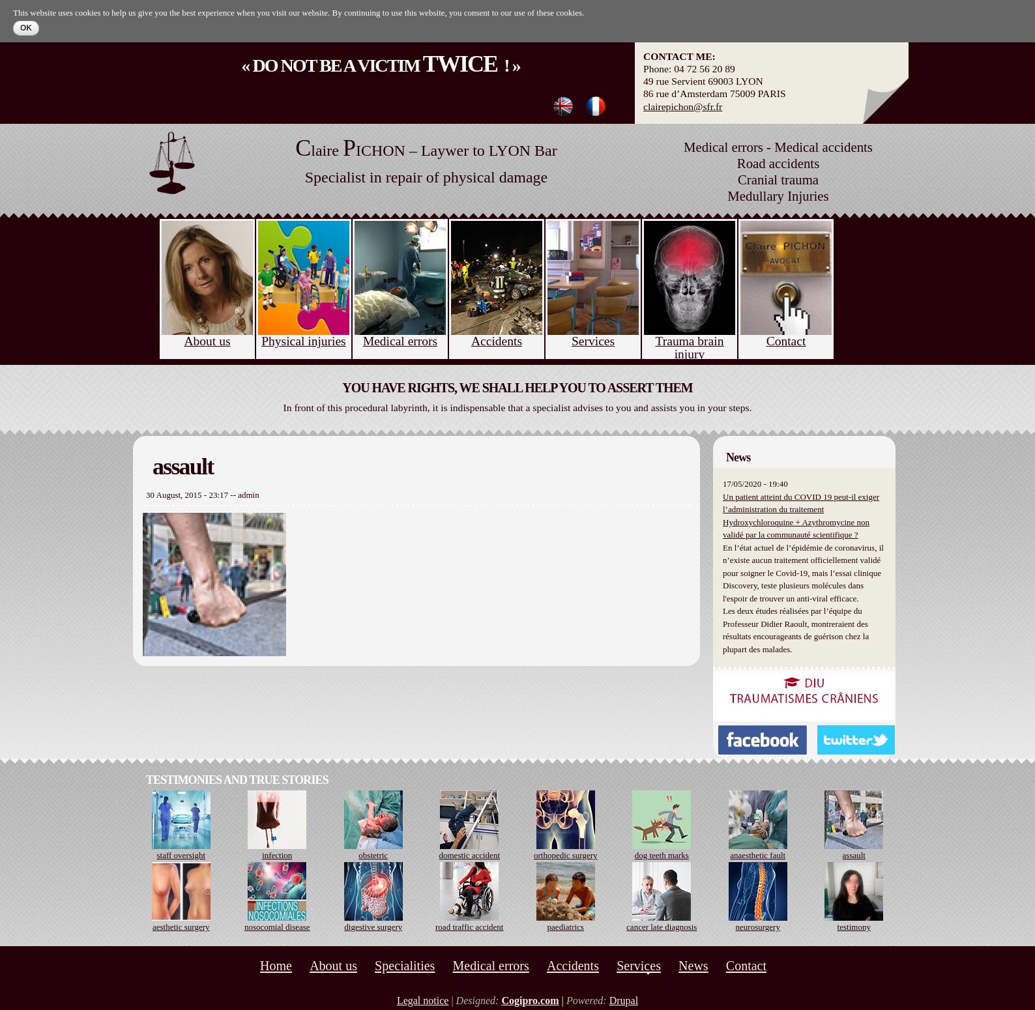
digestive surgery (373, 927)
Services (639, 965)
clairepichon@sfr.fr (682, 106)
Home (276, 965)
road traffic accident (469, 927)
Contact (746, 965)
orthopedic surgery (566, 855)
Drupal (623, 1000)
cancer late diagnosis (661, 927)
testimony (854, 927)
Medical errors (491, 965)
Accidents (573, 965)
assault (854, 855)
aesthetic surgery (181, 927)
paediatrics (565, 927)
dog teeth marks (662, 855)
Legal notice (423, 1000)
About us (333, 965)
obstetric (373, 855)
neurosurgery (758, 927)
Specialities (405, 965)
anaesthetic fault (757, 855)
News (693, 965)
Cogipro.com (530, 1000)
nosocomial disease (277, 927)
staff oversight (181, 855)
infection (277, 855)
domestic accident (470, 855)
